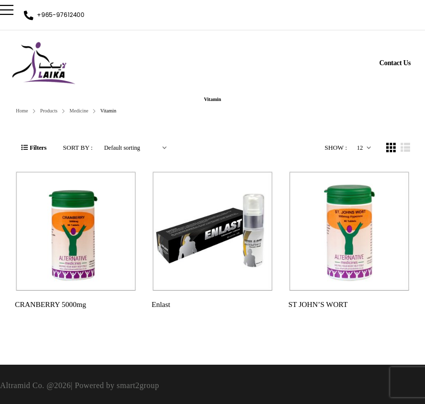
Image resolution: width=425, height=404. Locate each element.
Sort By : (78, 147)
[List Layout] (405, 147)
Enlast (161, 304)
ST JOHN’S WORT (317, 304)
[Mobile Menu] (6, 9)
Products (49, 110)
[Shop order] (135, 148)
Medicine (79, 110)
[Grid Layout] (391, 147)
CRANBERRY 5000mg (50, 304)
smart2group (138, 385)
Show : (336, 147)
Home (22, 110)
